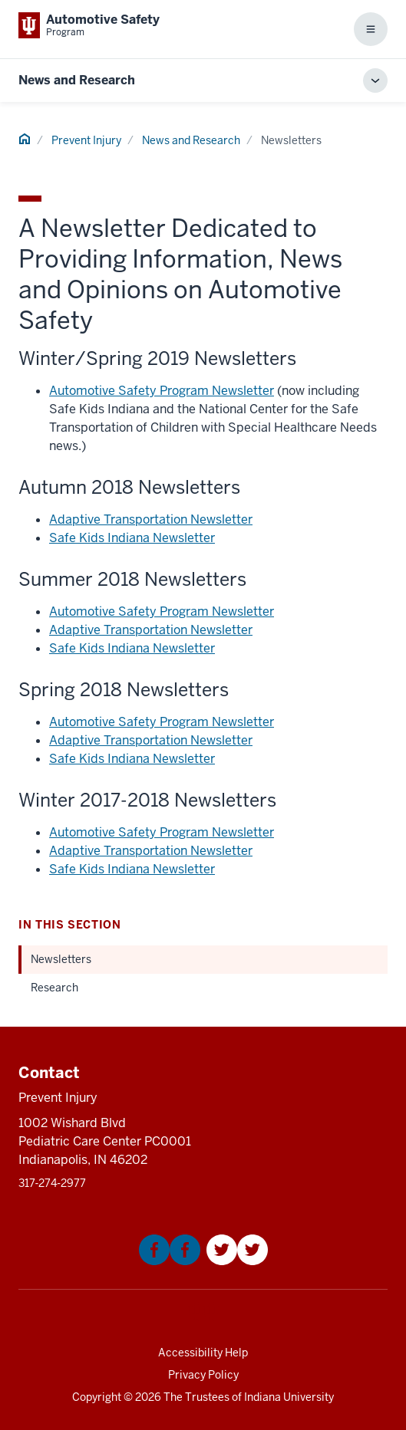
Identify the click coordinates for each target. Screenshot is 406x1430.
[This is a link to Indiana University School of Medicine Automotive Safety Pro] (89, 25)
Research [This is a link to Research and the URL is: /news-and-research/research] (54, 987)
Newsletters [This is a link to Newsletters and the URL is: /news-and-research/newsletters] (61, 959)
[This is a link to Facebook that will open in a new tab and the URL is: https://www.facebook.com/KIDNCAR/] (169, 1261)
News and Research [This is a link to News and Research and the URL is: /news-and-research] (191, 140)
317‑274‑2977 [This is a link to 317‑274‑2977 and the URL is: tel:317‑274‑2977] (52, 1183)
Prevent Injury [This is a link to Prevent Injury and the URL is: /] (86, 140)
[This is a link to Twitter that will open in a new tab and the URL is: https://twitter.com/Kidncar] (237, 1261)
